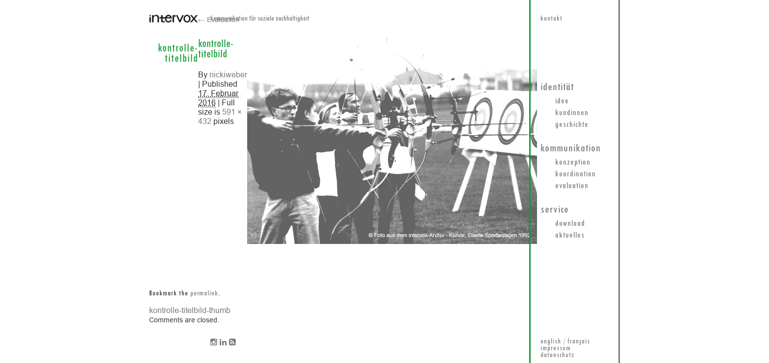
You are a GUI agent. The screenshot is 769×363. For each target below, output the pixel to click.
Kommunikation (570, 148)
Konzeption (572, 162)
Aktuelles (570, 235)
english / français (565, 342)
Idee (562, 101)
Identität (557, 87)
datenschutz (557, 355)
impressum (555, 348)
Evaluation (572, 186)
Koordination (575, 174)
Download (570, 223)
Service (554, 210)
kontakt (551, 19)
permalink (204, 293)
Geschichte (572, 124)
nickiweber (228, 74)
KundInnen (572, 113)
